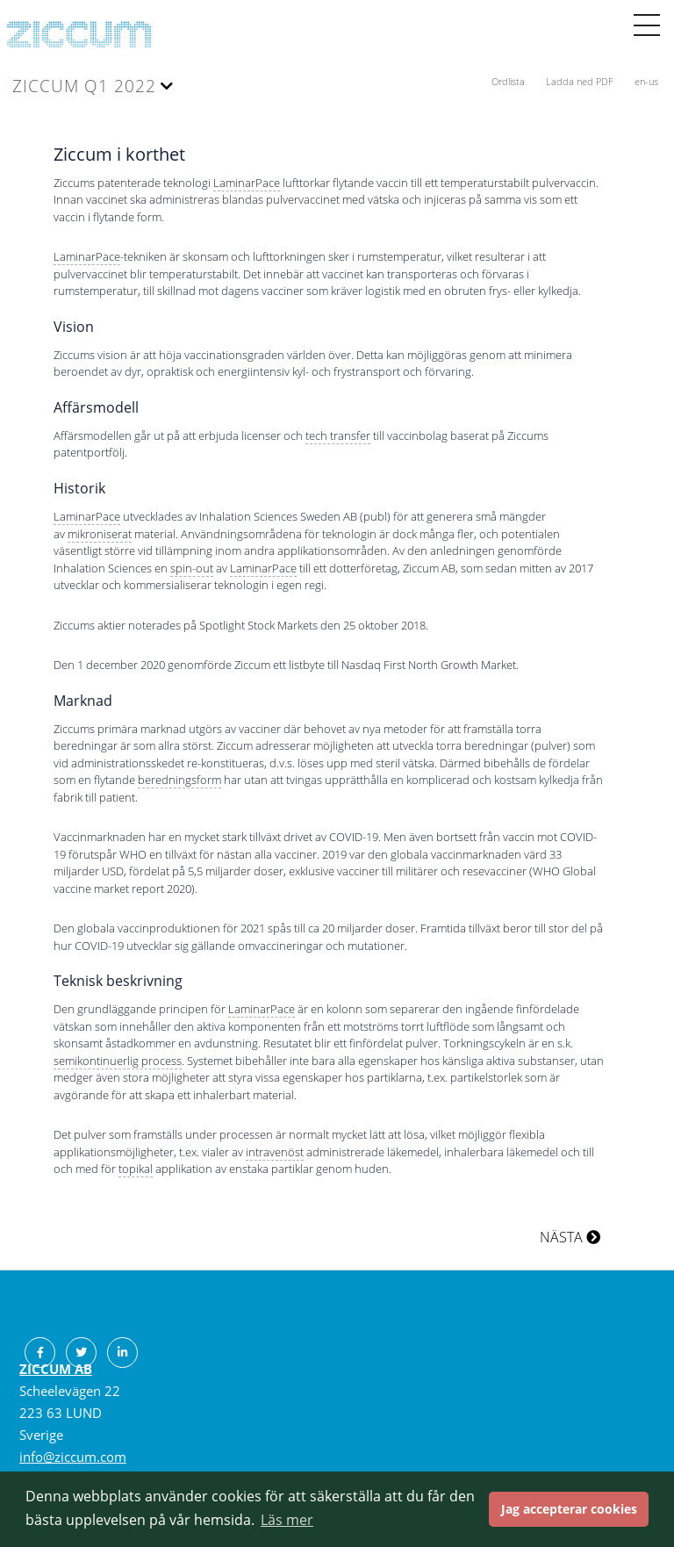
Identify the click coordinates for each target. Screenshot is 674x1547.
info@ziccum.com (72, 1456)
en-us (646, 81)
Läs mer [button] (287, 1519)
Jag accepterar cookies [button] (569, 1508)
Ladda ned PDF (581, 81)
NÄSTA (570, 1237)
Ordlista (509, 81)
